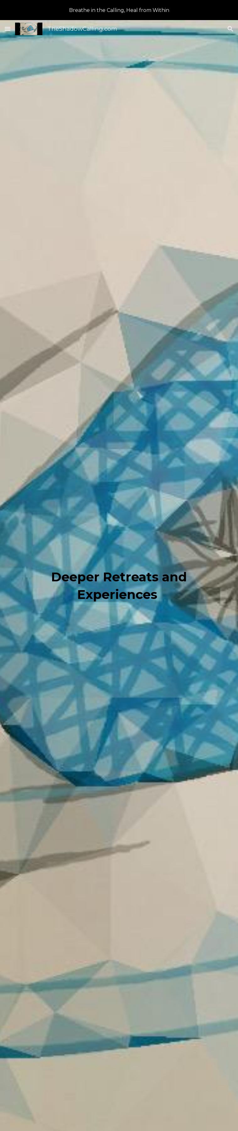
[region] (119, 10)
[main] (119, 585)
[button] (7, 28)
